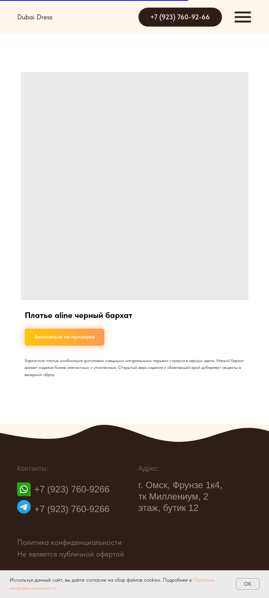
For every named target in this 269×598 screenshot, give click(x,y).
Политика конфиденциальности (69, 542)
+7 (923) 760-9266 (72, 492)
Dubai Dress (34, 17)
